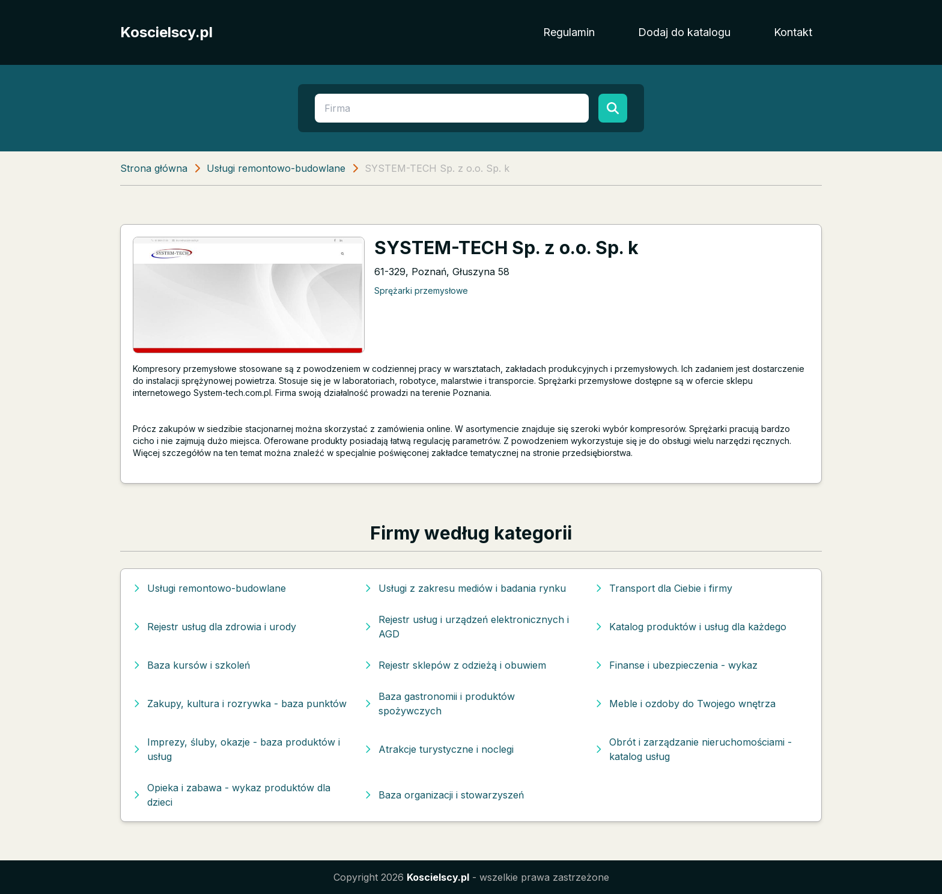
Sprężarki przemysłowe (421, 290)
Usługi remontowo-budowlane (276, 168)
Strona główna (153, 168)
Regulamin (569, 32)
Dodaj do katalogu (684, 32)
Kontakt (793, 32)
